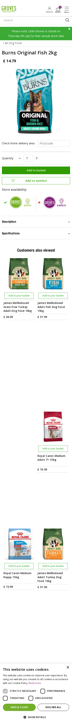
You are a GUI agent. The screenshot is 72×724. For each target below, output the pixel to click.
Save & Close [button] (19, 707)
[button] (36, 717)
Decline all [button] (53, 707)
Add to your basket (19, 295)
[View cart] (58, 9)
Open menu (67, 10)
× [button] (67, 667)
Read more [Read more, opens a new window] (35, 683)
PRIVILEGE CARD (36, 562)
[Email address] (36, 544)
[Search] (29, 20)
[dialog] (36, 693)
